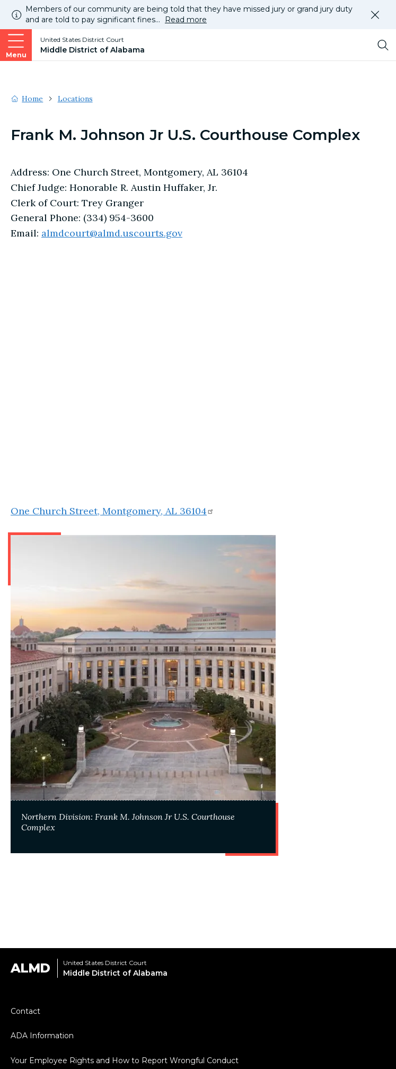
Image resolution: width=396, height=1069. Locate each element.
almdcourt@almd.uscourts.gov (111, 233)
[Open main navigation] (16, 45)
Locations (75, 98)
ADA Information (42, 1035)
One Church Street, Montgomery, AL (112, 511)
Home (32, 98)
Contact (25, 1011)
